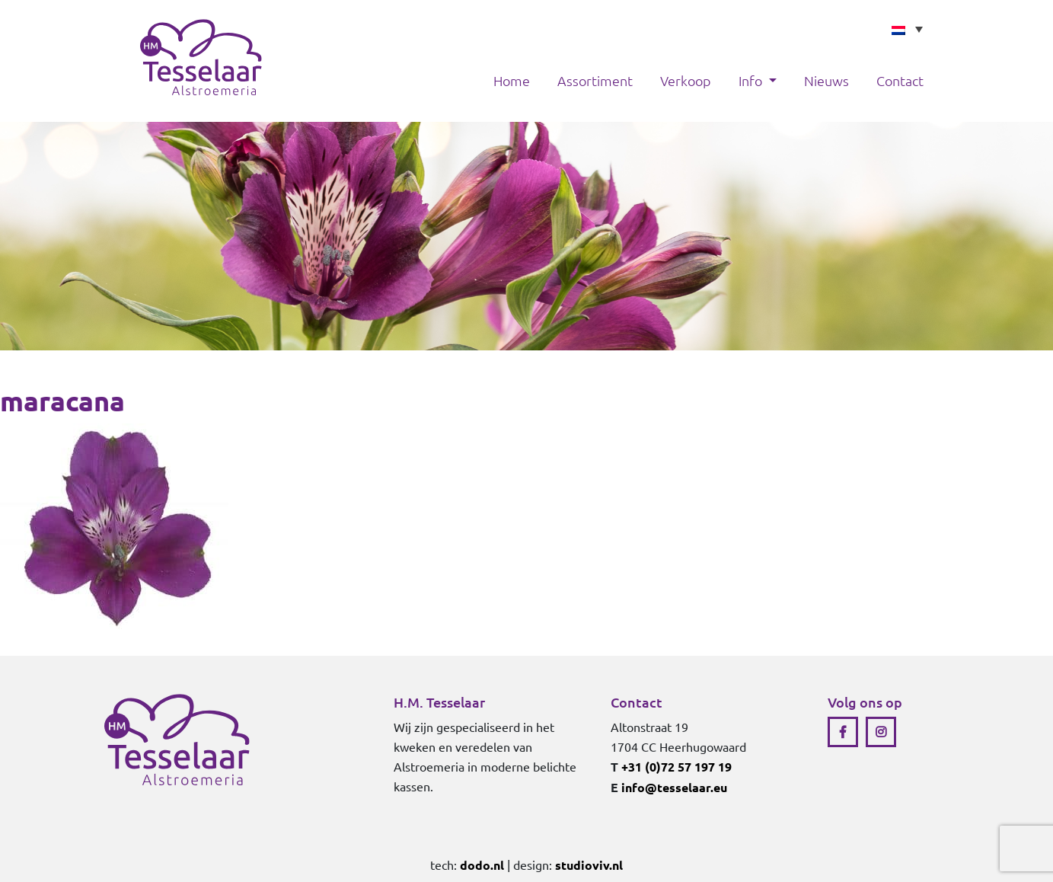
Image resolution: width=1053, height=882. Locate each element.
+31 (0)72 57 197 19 (676, 767)
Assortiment (595, 80)
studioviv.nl (589, 865)
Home (511, 80)
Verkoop (685, 80)
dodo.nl (482, 865)
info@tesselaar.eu (674, 787)
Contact (900, 80)
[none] (907, 29)
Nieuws (826, 80)
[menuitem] (907, 29)
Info (752, 80)
